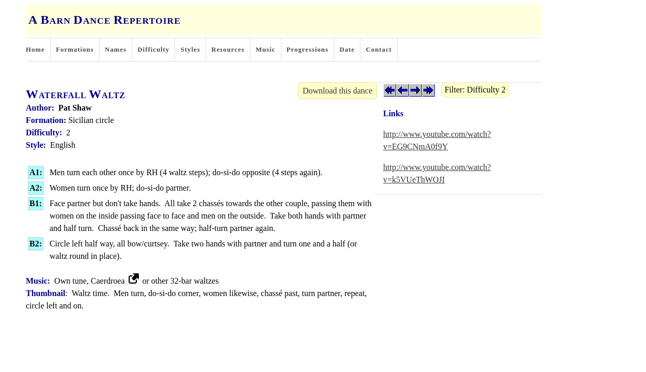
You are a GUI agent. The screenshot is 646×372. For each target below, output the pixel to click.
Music (265, 49)
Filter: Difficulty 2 (475, 89)
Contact (379, 49)
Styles (190, 49)
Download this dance (337, 90)
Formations (74, 49)
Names (116, 49)
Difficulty (153, 49)
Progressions (307, 49)
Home (35, 49)
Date (347, 49)
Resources (227, 49)
